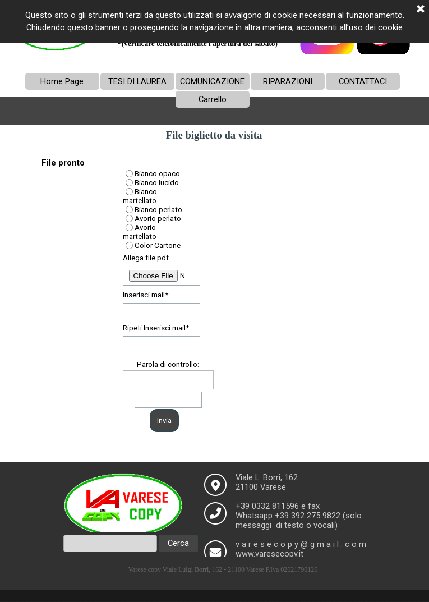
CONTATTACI (363, 81)
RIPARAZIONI (287, 81)
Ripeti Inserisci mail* (156, 328)
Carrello (213, 99)
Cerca (178, 543)
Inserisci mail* (145, 295)
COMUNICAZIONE (212, 81)
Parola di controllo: (168, 364)
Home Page (62, 81)
